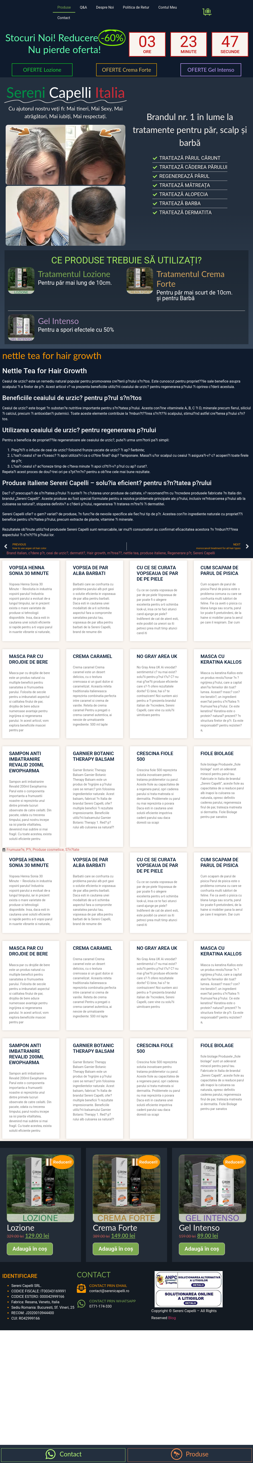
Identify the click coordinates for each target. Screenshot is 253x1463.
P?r (28, 849)
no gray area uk (157, 656)
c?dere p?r (36, 553)
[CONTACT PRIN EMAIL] (81, 1288)
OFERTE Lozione (42, 69)
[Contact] (50, 1454)
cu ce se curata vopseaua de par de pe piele (157, 573)
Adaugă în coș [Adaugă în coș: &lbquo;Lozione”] (29, 1249)
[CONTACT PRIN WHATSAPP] (81, 1303)
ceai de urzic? (57, 553)
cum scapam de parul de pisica (219, 570)
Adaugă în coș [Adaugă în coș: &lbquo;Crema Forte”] (115, 1249)
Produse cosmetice (48, 849)
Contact (63, 18)
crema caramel (92, 656)
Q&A (83, 7)
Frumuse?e (15, 849)
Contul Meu (167, 7)
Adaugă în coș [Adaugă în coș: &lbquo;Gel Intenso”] (202, 1249)
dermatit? (77, 553)
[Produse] (176, 1454)
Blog (172, 1318)
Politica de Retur (136, 7)
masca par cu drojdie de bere (28, 659)
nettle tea (131, 553)
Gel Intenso (58, 321)
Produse (64, 7)
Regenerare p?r (180, 553)
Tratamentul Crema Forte (190, 279)
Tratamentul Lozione (74, 274)
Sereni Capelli (204, 553)
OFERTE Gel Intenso (210, 69)
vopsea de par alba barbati (90, 570)
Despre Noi (105, 7)
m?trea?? (114, 553)
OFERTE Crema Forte (126, 69)
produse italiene (153, 553)
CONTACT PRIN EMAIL (108, 1285)
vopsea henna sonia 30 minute (29, 570)
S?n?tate (72, 849)
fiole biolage (217, 753)
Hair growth (96, 553)
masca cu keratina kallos (221, 659)
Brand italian (17, 553)
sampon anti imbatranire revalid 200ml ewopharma (26, 762)
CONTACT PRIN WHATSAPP (112, 1301)
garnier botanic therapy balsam (93, 756)
